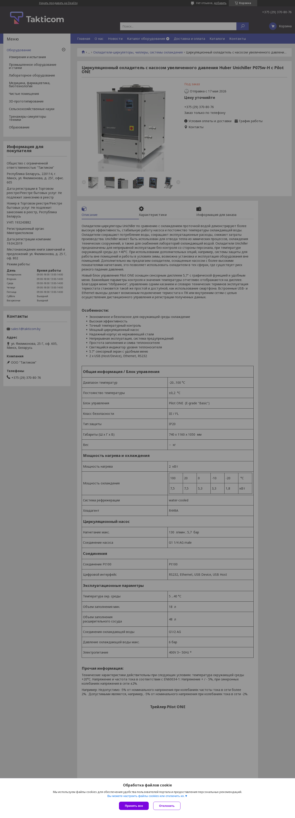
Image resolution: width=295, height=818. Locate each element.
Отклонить (166, 805)
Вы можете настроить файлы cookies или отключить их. (146, 796)
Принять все (134, 805)
